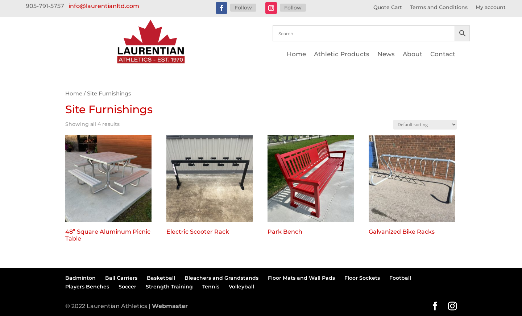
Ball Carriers (121, 278)
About (412, 55)
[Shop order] (425, 125)
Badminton (80, 278)
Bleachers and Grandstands (221, 278)
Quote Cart (387, 8)
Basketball (161, 278)
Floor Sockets (362, 278)
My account (491, 8)
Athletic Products (341, 55)
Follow (243, 7)
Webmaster (170, 306)
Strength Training (169, 286)
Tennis (210, 286)
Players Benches (87, 286)
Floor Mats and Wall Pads (301, 278)
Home (296, 55)
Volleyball (241, 286)
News (386, 55)
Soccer (127, 286)
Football (400, 278)
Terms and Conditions (439, 8)
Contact (442, 55)
